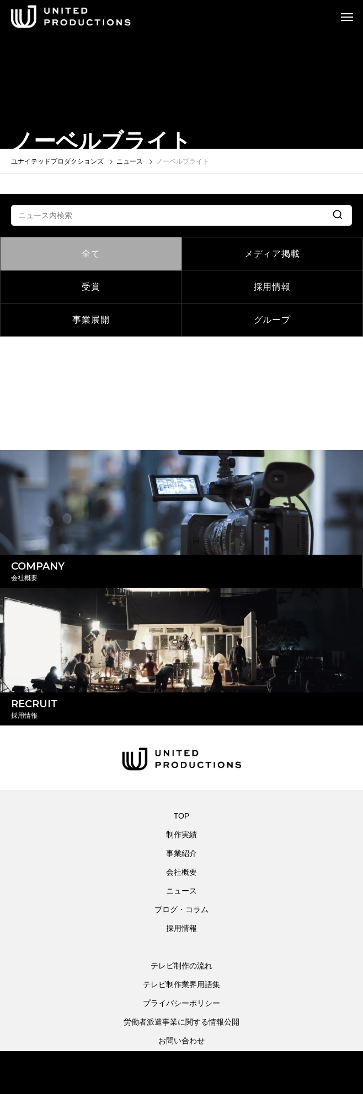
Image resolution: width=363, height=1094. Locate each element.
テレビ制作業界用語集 (181, 984)
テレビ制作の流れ (181, 966)
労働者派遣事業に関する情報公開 (181, 1022)
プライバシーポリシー (181, 1003)
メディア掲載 (272, 253)
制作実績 (181, 834)
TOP (182, 816)
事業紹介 (181, 853)
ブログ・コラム (181, 909)
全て (91, 253)
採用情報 (272, 286)
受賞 (91, 286)
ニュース (181, 891)
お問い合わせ (181, 1040)
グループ (272, 319)
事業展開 (90, 319)
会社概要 (181, 872)
